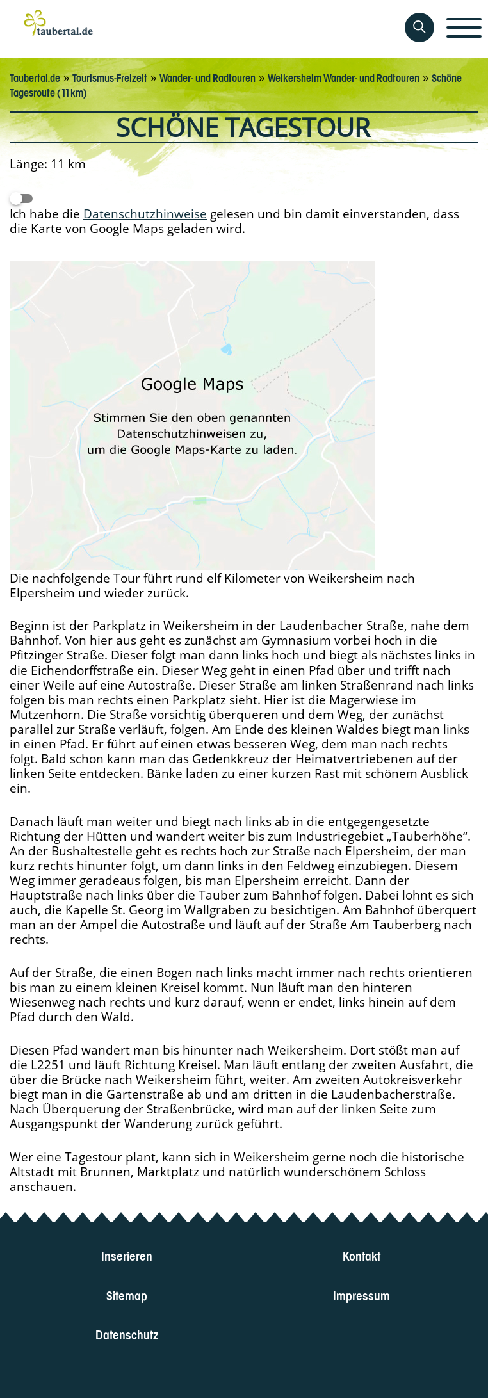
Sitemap (126, 1294)
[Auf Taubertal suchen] (419, 27)
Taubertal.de (35, 76)
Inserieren (126, 1255)
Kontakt (361, 1255)
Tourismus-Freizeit (109, 76)
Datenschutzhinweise (145, 213)
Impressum (361, 1294)
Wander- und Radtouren (207, 76)
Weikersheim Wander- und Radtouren (343, 76)
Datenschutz (127, 1333)
